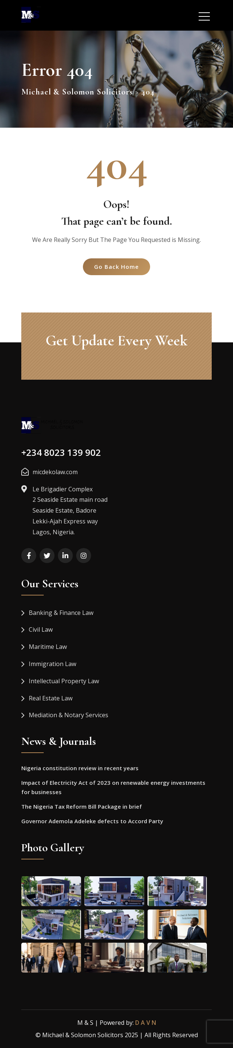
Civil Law (41, 629)
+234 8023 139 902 (61, 452)
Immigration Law (52, 664)
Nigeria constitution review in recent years (80, 768)
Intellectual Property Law (64, 681)
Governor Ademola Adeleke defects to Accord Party (92, 821)
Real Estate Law (50, 698)
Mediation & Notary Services (68, 715)
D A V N (145, 1023)
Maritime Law (48, 647)
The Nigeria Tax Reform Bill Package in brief (81, 806)
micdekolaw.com (55, 472)
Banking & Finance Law (61, 613)
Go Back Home (116, 266)
